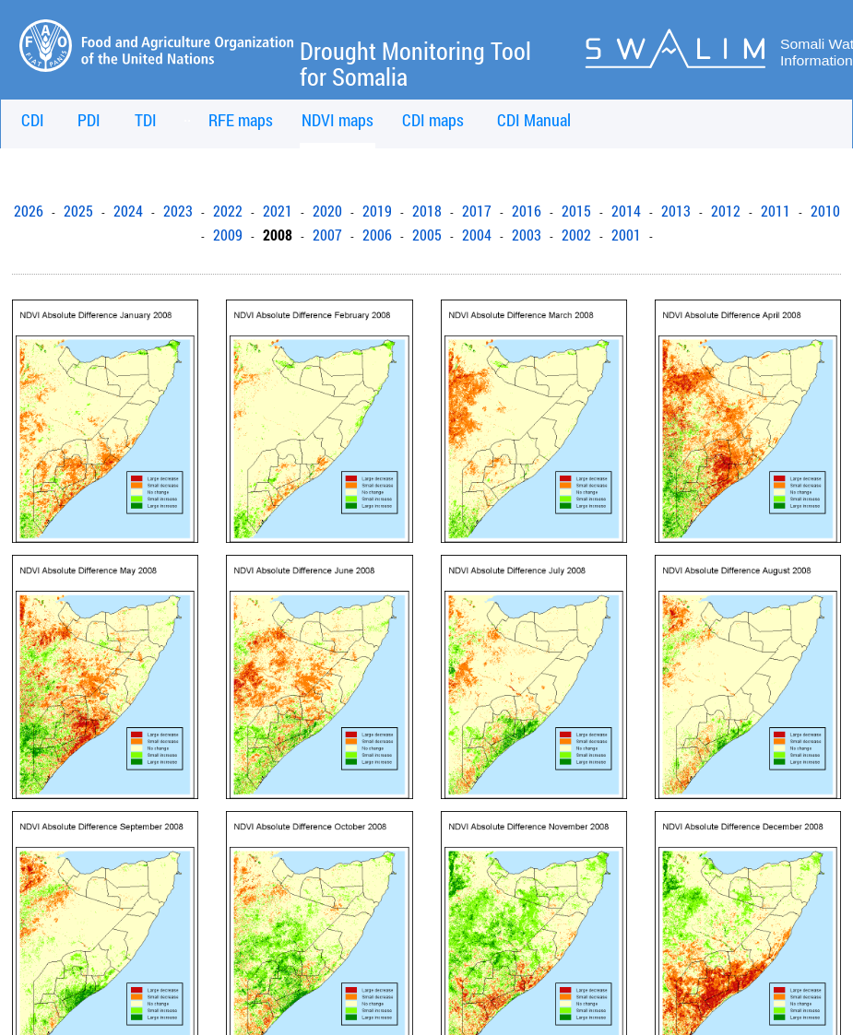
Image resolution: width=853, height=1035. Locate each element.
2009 (228, 235)
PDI (89, 120)
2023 (178, 211)
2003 (526, 235)
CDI (32, 120)
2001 (626, 235)
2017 (477, 211)
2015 (576, 211)
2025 (78, 211)
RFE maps (240, 120)
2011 (775, 211)
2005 (427, 235)
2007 (327, 235)
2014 (626, 211)
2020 (327, 211)
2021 (277, 211)
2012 (725, 211)
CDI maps (433, 120)
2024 (128, 211)
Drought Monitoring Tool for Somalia (415, 64)
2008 (277, 235)
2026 (28, 211)
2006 (377, 235)
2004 (477, 235)
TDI (146, 120)
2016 (526, 211)
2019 (377, 211)
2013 (676, 211)
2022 (228, 211)
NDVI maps (337, 120)
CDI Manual (534, 120)
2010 (825, 211)
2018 (427, 211)
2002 (576, 235)
